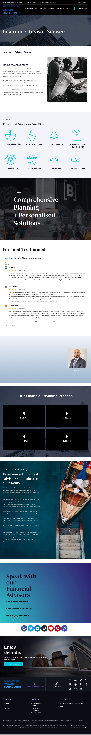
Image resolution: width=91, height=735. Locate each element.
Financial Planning (13, 144)
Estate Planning (34, 168)
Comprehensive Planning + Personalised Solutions (36, 211)
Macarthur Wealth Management (12, 488)
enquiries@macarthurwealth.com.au (50, 2)
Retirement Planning (34, 144)
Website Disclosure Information (78, 728)
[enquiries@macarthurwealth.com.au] (34, 683)
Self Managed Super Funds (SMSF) (78, 145)
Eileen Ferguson (13, 286)
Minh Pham (12, 267)
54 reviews (7, 264)
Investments (13, 168)
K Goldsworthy (13, 305)
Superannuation (56, 144)
